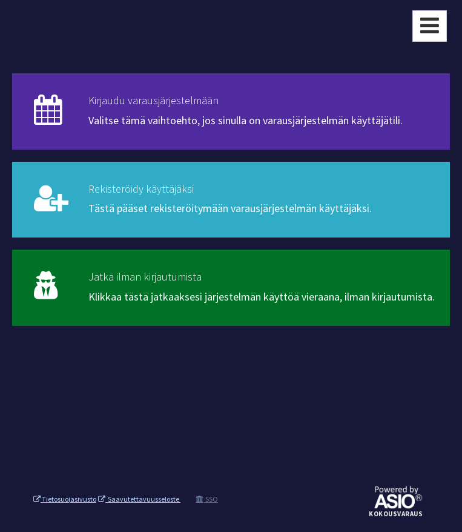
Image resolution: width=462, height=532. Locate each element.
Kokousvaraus (396, 514)
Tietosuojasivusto (64, 499)
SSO (207, 499)
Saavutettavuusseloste (139, 499)
